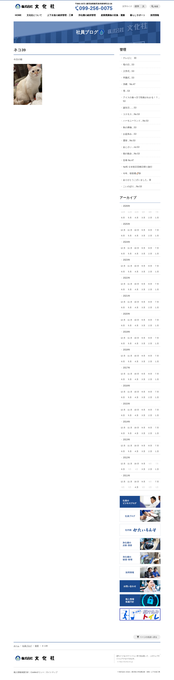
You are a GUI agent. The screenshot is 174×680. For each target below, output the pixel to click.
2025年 (126, 224)
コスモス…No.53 (131, 114)
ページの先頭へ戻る (148, 637)
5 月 (130, 218)
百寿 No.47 (128, 160)
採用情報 (154, 15)
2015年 (126, 404)
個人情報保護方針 (21, 672)
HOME (18, 15)
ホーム (16, 646)
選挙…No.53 (129, 140)
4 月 (136, 218)
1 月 (157, 218)
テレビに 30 (129, 58)
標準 (137, 6)
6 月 (123, 218)
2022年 (126, 278)
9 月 (143, 230)
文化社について (34, 15)
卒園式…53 (128, 77)
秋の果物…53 (129, 127)
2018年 (126, 350)
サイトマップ (52, 672)
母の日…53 (128, 64)
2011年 (126, 475)
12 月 (123, 230)
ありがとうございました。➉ (137, 180)
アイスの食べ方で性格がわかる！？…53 (141, 99)
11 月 (130, 230)
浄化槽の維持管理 (87, 15)
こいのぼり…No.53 (132, 186)
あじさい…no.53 (131, 147)
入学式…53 (128, 71)
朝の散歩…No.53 (131, 153)
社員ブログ (27, 646)
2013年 (126, 439)
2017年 (126, 368)
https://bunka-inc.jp (126, 662)
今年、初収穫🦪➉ (132, 173)
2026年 (126, 206)
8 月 (150, 230)
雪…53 (126, 91)
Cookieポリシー (37, 672)
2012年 (126, 457)
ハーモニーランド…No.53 (135, 121)
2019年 (126, 332)
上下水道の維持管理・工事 (60, 15)
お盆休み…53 (129, 134)
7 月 (157, 230)
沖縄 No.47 (129, 84)
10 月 (136, 230)
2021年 (126, 296)
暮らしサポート (137, 15)
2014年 (126, 422)
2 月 (150, 218)
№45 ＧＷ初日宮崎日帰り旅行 (137, 167)
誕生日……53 (129, 107)
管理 (123, 49)
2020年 (126, 314)
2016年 (126, 386)
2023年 (126, 260)
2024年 (126, 242)
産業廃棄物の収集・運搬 (113, 15)
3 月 (143, 218)
